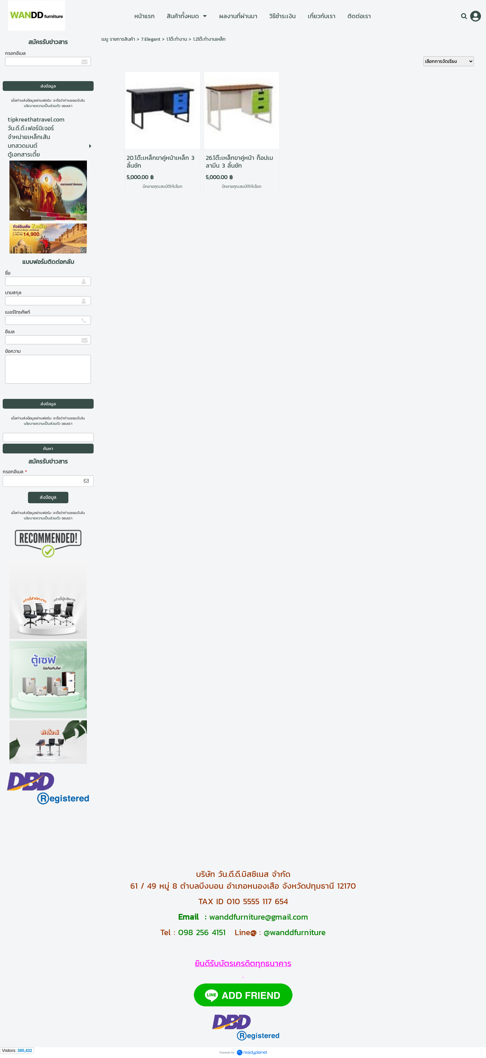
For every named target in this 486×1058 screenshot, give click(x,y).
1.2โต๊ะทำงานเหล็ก (209, 39)
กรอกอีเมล (15, 53)
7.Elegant (150, 39)
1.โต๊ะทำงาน (176, 39)
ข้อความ (13, 351)
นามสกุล (13, 292)
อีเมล (9, 331)
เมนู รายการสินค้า (118, 39)
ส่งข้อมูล (48, 497)
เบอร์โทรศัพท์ (17, 312)
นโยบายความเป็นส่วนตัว (42, 105)
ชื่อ (7, 273)
